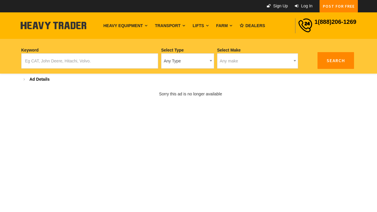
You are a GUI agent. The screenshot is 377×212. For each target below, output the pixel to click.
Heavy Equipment (125, 25)
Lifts (201, 25)
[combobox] (187, 61)
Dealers (252, 25)
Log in (303, 6)
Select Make (229, 50)
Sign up (277, 6)
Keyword (30, 50)
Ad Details (39, 79)
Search (336, 60)
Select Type (172, 50)
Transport (170, 25)
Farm (224, 25)
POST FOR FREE (339, 6)
